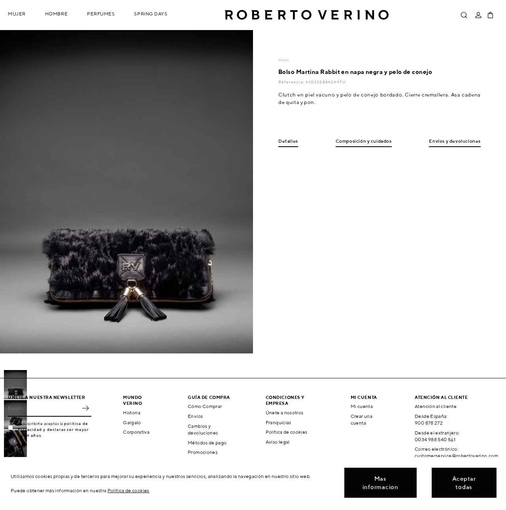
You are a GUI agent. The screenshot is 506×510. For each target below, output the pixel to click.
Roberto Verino (307, 15)
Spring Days (150, 14)
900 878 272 (429, 423)
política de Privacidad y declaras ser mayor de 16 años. (53, 429)
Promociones (202, 452)
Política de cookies (287, 432)
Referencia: (292, 81)
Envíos (195, 416)
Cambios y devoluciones (203, 429)
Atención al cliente (436, 406)
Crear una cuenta (361, 419)
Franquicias (278, 422)
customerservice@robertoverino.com (456, 456)
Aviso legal (278, 442)
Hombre (56, 14)
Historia (131, 413)
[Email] (43, 408)
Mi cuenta (362, 406)
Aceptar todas (464, 482)
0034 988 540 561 (435, 439)
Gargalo (132, 422)
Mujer (17, 14)
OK (85, 408)
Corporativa (136, 432)
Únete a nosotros (285, 413)
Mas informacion (380, 482)
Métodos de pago (207, 443)
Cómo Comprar (205, 406)
